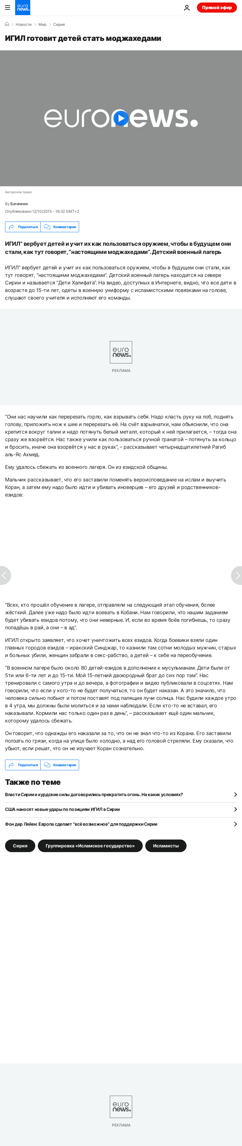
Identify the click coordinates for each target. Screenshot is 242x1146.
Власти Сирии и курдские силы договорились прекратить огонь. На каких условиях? (94, 794)
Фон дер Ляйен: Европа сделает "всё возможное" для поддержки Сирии (81, 824)
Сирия (59, 24)
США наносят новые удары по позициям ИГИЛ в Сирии (62, 809)
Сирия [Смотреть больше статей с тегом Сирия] (20, 845)
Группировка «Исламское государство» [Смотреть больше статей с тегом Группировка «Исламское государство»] (90, 845)
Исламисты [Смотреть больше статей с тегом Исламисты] (166, 845)
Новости (24, 24)
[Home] (7, 24)
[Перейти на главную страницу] (22, 7)
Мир (42, 24)
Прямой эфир (217, 7)
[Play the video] (121, 118)
